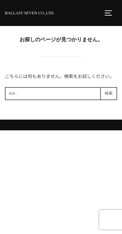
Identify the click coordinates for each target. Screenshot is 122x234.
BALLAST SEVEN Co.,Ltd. (29, 13)
